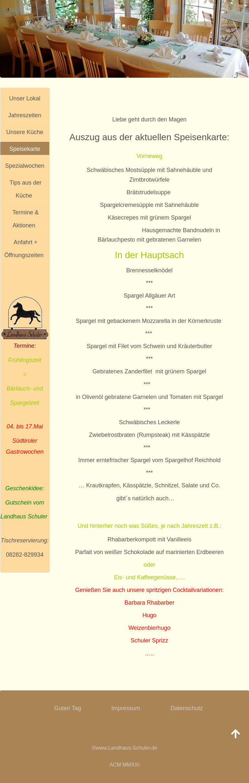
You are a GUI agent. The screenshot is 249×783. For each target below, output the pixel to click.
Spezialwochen (24, 166)
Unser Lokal (24, 98)
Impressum (125, 708)
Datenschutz (187, 708)
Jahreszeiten (24, 115)
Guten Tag (67, 708)
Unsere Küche (24, 132)
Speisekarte (24, 149)
